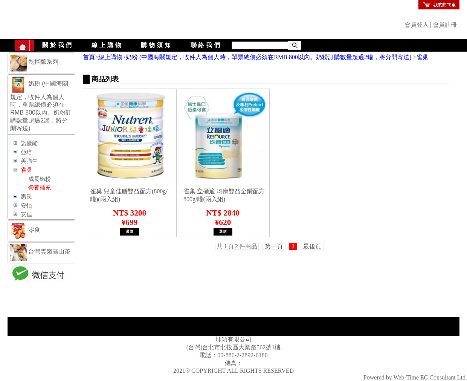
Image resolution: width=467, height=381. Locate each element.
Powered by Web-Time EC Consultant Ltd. (415, 377)
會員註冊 (445, 24)
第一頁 (274, 246)
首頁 (89, 57)
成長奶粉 (39, 179)
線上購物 (107, 45)
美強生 (29, 161)
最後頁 (312, 246)
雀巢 (422, 57)
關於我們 (57, 45)
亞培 (26, 152)
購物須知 (156, 45)
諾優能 (29, 143)
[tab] (41, 62)
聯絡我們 (206, 45)
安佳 (26, 214)
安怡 (26, 206)
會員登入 (416, 24)
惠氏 (26, 197)
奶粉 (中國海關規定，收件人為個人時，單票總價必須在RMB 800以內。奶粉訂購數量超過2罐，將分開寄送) (269, 57)
